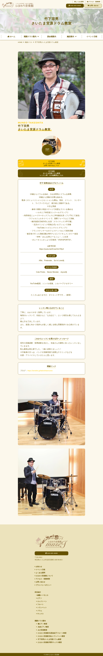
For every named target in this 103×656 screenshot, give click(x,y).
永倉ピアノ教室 (42, 626)
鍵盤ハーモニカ (42, 593)
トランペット (41, 606)
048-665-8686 (75, 5)
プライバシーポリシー (43, 583)
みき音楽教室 (41, 629)
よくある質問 (79, 1)
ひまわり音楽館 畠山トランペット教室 (50, 636)
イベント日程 (91, 36)
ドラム (39, 609)
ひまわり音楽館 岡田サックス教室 (49, 642)
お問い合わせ (93, 5)
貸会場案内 (51, 36)
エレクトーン (41, 600)
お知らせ (38, 564)
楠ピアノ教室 (41, 623)
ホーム (11, 36)
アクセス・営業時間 (93, 1)
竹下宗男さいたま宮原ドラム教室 (48, 639)
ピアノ (39, 596)
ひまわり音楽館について (44, 573)
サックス (40, 613)
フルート (40, 603)
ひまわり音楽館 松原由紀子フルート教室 (51, 633)
